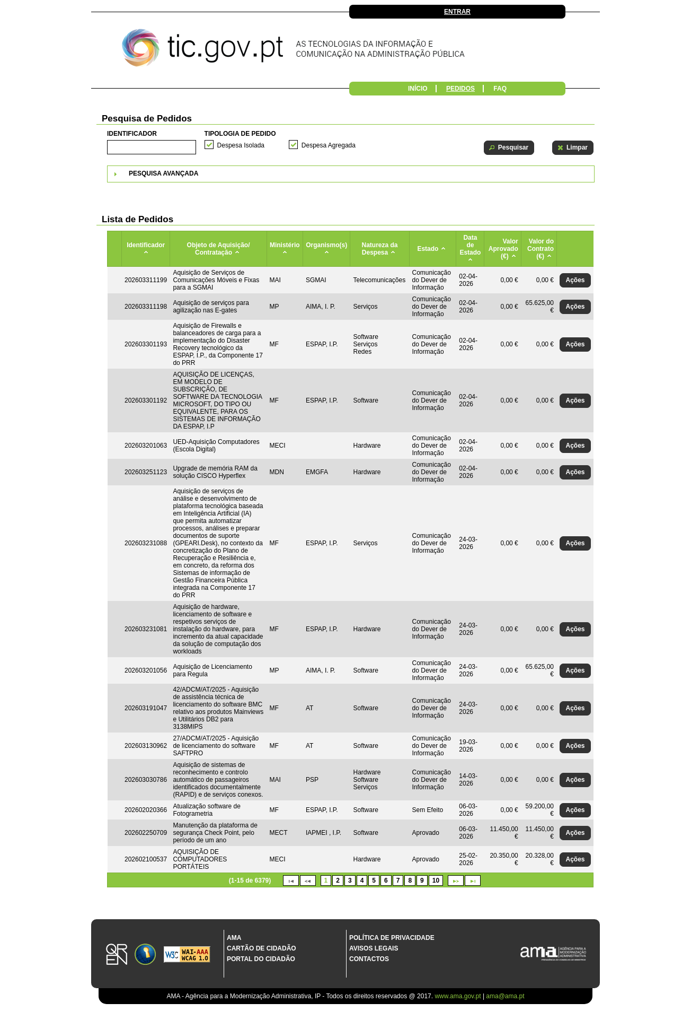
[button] (509, 148)
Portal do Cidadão (261, 959)
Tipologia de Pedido (240, 133)
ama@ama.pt (505, 996)
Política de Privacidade (392, 937)
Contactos (369, 959)
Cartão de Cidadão (261, 948)
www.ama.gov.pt (458, 996)
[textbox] (151, 147)
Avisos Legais (373, 948)
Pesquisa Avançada (163, 173)
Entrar (457, 11)
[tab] (351, 174)
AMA (234, 937)
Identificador (132, 133)
